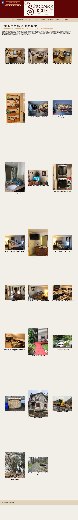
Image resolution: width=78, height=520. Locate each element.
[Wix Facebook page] (3, 2)
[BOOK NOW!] (13, 3)
